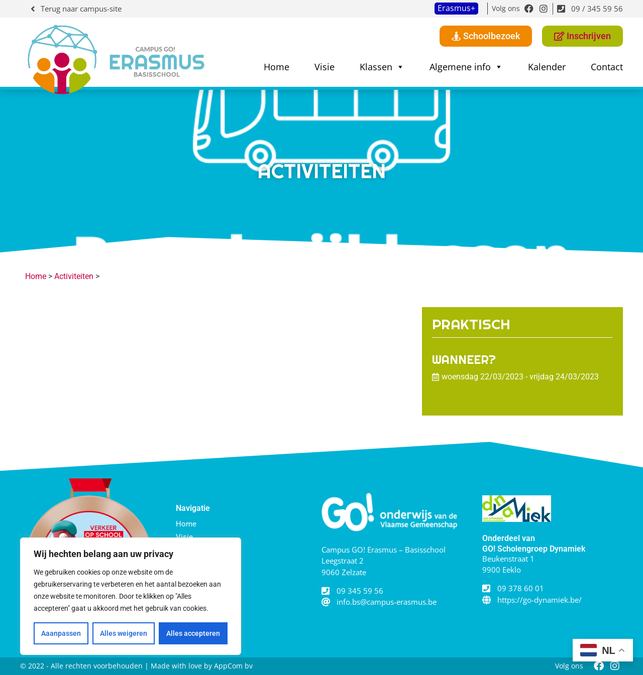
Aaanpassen (61, 633)
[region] (130, 596)
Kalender (547, 67)
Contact (607, 67)
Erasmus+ (456, 8)
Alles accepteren (193, 633)
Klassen (382, 67)
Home (276, 67)
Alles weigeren (123, 633)
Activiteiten (73, 276)
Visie (324, 67)
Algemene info (466, 67)
